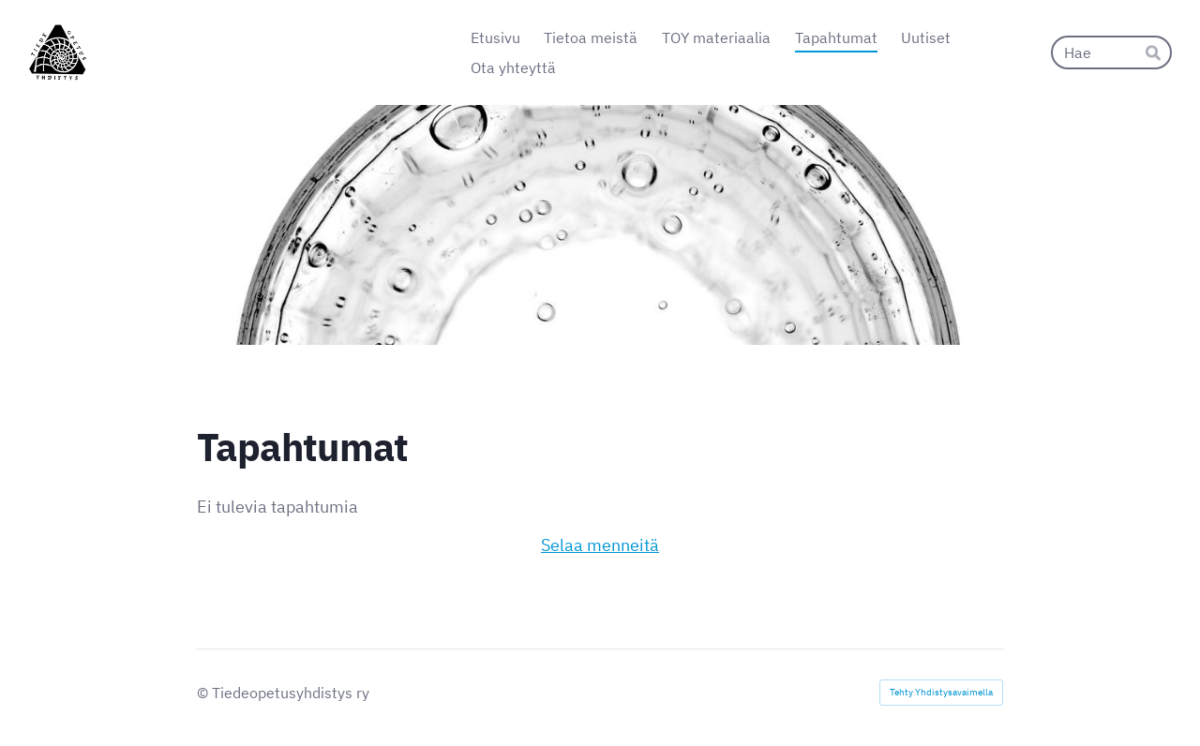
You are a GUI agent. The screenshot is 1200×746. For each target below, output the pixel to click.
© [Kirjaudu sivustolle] (204, 692)
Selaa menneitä (600, 545)
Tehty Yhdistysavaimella (941, 692)
